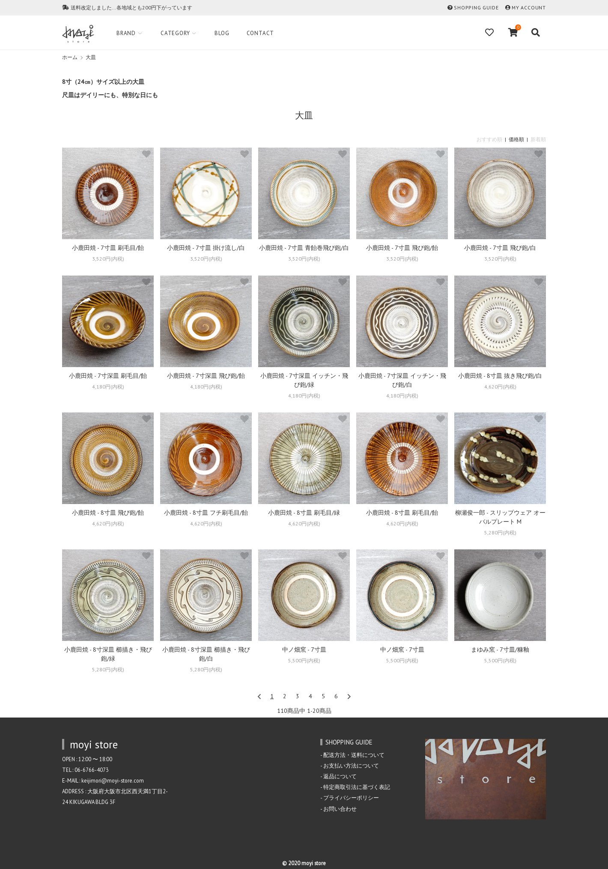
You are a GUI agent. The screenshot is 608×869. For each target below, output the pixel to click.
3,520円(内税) (108, 258)
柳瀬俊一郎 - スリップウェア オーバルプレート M (500, 517)
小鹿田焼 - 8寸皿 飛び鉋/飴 (108, 512)
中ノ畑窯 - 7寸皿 (304, 649)
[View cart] (513, 32)
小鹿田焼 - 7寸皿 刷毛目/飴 (108, 248)
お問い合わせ (340, 808)
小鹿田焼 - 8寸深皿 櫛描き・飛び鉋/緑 (108, 654)
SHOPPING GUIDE (476, 7)
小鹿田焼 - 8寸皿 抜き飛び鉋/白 (500, 376)
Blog (222, 33)
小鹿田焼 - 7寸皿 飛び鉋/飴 (402, 248)
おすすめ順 (489, 139)
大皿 (91, 57)
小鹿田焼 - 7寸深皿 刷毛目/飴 (108, 376)
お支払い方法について (351, 765)
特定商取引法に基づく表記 (356, 786)
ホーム (69, 57)
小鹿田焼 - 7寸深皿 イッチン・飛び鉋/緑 (304, 380)
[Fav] (490, 32)
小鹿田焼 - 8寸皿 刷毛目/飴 (402, 512)
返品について (340, 776)
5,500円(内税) (304, 660)
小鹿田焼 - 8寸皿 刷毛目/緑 (304, 512)
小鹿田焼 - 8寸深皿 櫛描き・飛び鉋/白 (206, 654)
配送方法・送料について (353, 754)
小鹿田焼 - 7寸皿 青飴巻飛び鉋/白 (304, 248)
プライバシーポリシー (351, 797)
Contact (260, 33)
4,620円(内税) (500, 386)
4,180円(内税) (108, 386)
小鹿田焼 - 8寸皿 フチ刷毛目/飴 (206, 512)
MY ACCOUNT (529, 7)
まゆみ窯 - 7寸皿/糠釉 (500, 649)
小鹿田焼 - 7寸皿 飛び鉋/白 (500, 248)
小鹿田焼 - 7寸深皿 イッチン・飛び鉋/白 (402, 380)
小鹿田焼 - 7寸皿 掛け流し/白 (206, 248)
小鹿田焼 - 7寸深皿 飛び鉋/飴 (206, 376)
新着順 (538, 139)
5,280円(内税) (500, 532)
